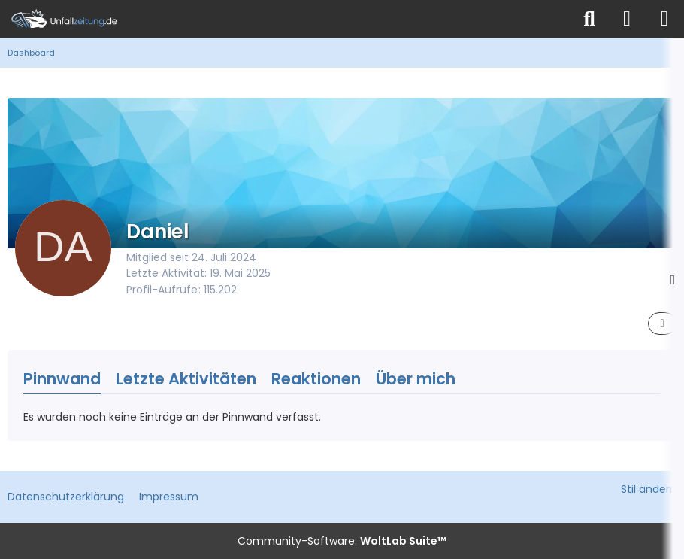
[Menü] (664, 19)
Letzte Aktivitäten (186, 379)
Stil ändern (648, 489)
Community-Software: (342, 540)
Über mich (415, 379)
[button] (662, 323)
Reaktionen (316, 379)
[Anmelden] (627, 19)
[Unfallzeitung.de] (286, 19)
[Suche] (589, 19)
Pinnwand (62, 379)
